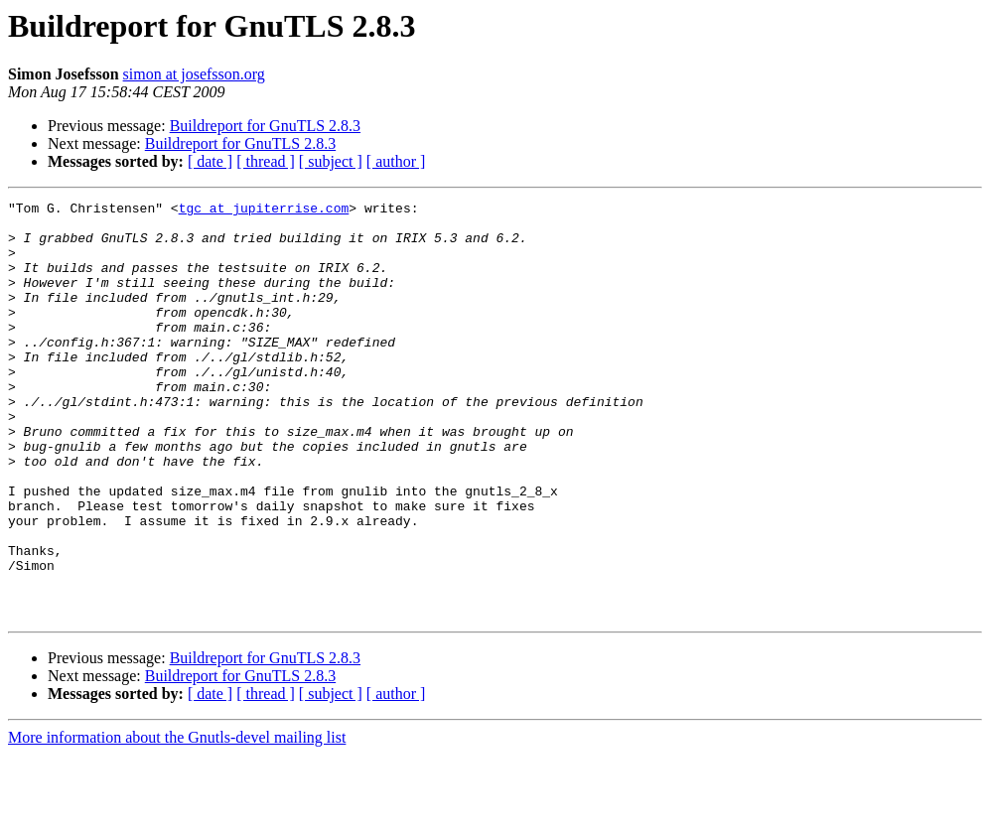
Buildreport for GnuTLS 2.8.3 (265, 125)
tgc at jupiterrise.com (264, 210)
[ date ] (210, 161)
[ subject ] (330, 161)
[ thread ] (265, 161)
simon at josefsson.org (194, 74)
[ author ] (396, 161)
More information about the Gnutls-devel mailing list (177, 820)
